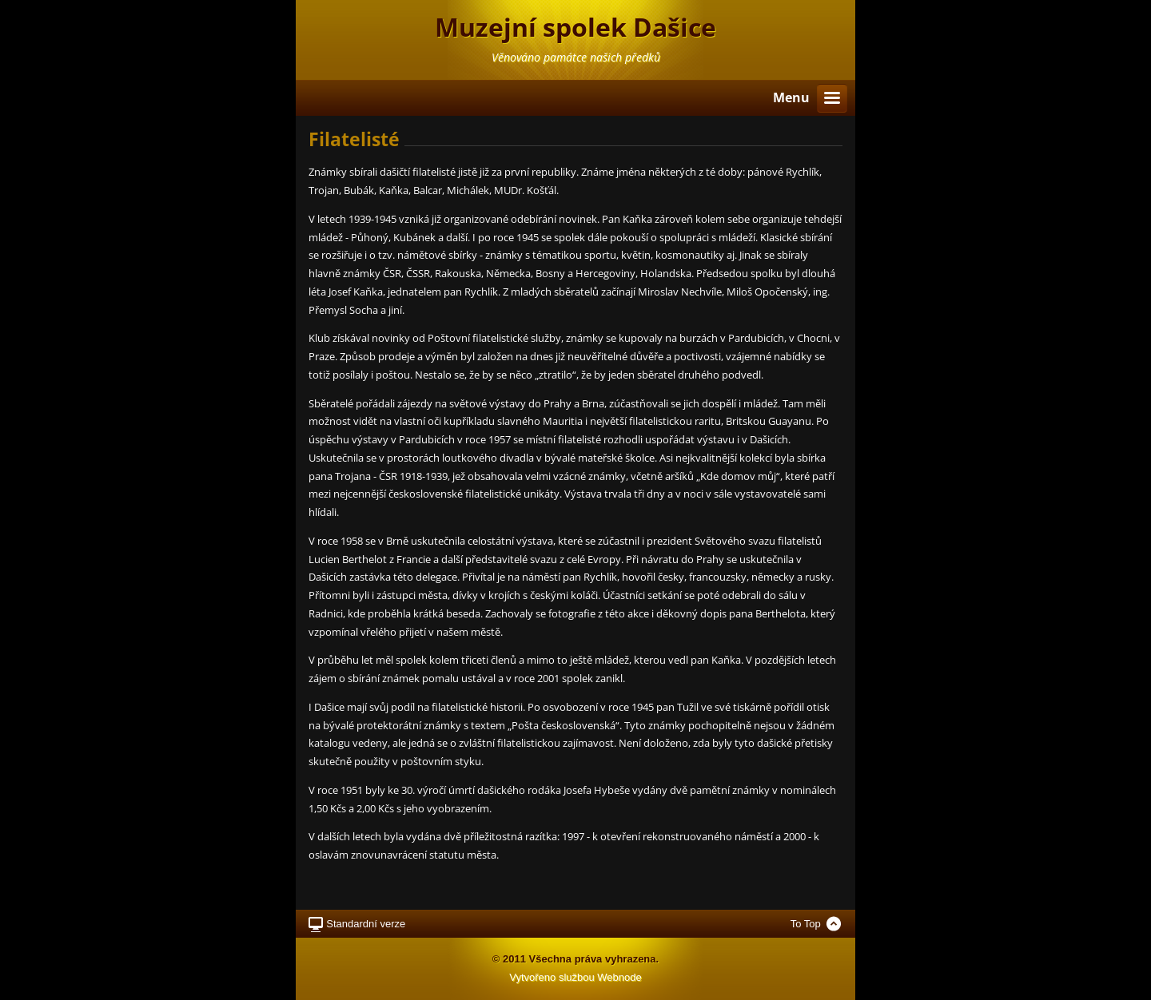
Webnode (619, 977)
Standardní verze (365, 924)
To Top (806, 924)
